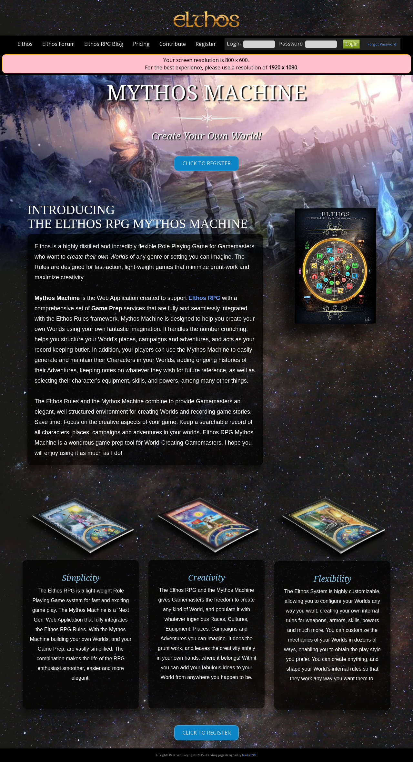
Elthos (25, 43)
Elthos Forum (58, 43)
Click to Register (207, 163)
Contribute (172, 43)
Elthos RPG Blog (103, 43)
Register (206, 43)
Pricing (141, 43)
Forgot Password (382, 44)
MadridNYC (249, 755)
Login (351, 43)
